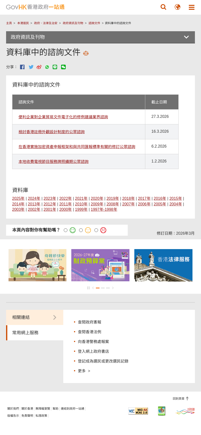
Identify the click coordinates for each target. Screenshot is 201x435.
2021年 (81, 198)
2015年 (175, 198)
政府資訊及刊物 (73, 23)
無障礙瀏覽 (43, 408)
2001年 (50, 209)
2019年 (113, 198)
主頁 (9, 23)
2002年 (34, 209)
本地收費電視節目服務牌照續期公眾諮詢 (53, 162)
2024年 (34, 198)
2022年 (65, 198)
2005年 (160, 204)
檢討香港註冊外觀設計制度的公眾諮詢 (51, 132)
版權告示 (13, 415)
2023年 (50, 198)
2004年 (175, 204)
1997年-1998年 (104, 209)
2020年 (97, 198)
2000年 (65, 209)
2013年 (34, 204)
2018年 (128, 198)
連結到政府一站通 (72, 408)
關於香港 (27, 408)
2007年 (128, 204)
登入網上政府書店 (93, 351)
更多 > (84, 370)
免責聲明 (27, 415)
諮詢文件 (94, 23)
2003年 (18, 209)
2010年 (81, 204)
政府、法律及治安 (45, 23)
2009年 (97, 204)
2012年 (50, 204)
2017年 (144, 198)
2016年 (160, 198)
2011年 (65, 204)
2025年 (18, 198)
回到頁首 (179, 398)
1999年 (81, 209)
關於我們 (13, 408)
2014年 (18, 204)
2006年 (144, 204)
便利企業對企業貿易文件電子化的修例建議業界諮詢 (63, 117)
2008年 (113, 204)
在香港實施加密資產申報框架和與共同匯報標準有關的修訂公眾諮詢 (76, 147)
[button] (163, 7)
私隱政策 (41, 415)
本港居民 (23, 23)
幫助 (55, 408)
